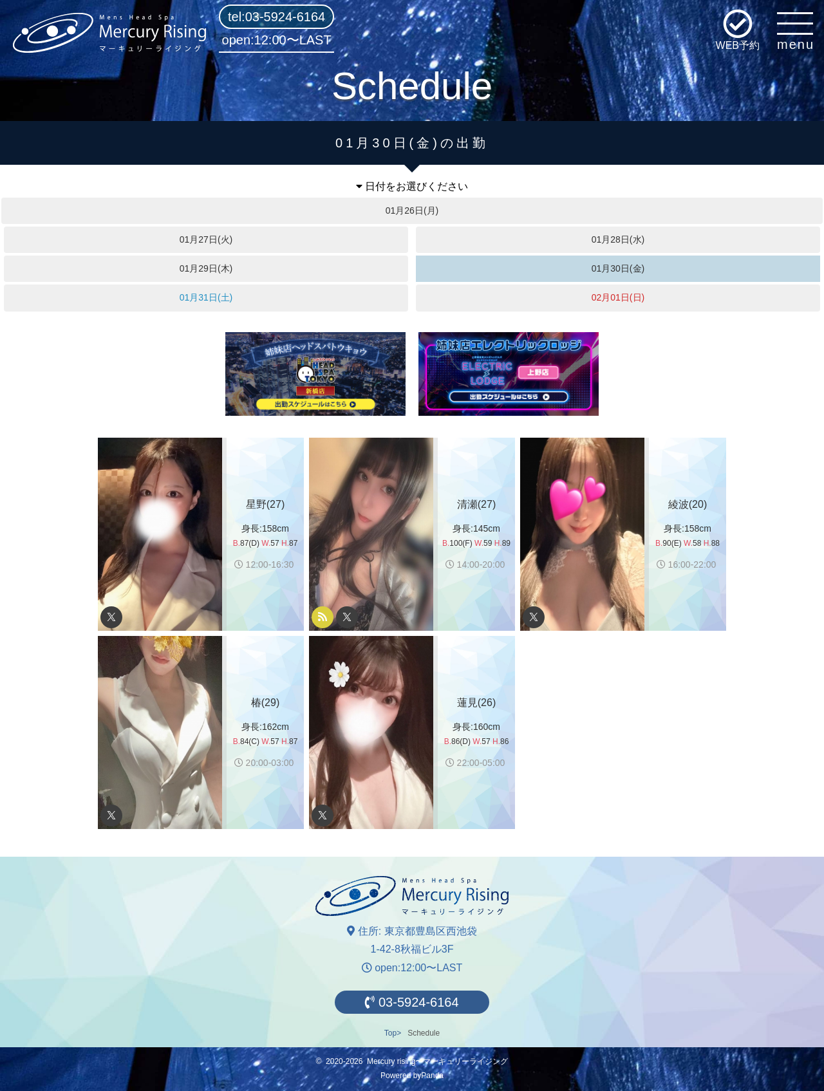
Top (390, 1033)
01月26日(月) (412, 210)
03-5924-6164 (411, 1002)
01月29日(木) (206, 268)
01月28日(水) (618, 239)
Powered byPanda (412, 1075)
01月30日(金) (618, 268)
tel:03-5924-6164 (276, 17)
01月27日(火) (206, 239)
